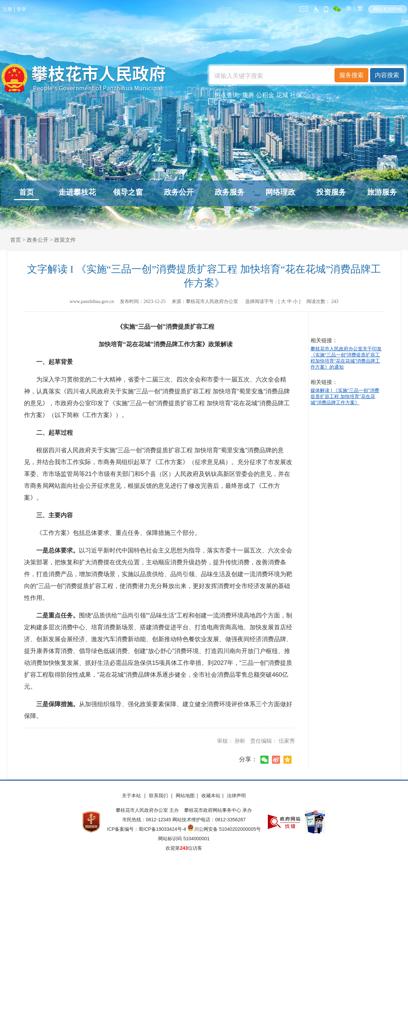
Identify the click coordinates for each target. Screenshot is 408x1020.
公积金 (265, 95)
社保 (296, 95)
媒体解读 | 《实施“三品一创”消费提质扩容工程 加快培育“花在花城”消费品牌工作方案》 (344, 396)
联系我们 (159, 795)
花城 (282, 95)
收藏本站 (210, 795)
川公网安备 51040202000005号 (224, 829)
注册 (7, 9)
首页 (26, 192)
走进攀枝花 (77, 192)
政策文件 (65, 240)
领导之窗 (128, 192)
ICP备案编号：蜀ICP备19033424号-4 (147, 829)
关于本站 (132, 795)
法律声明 (236, 795)
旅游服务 (382, 192)
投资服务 (331, 192)
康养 (248, 95)
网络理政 (280, 192)
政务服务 (229, 192)
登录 (21, 9)
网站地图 (185, 795)
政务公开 (179, 192)
